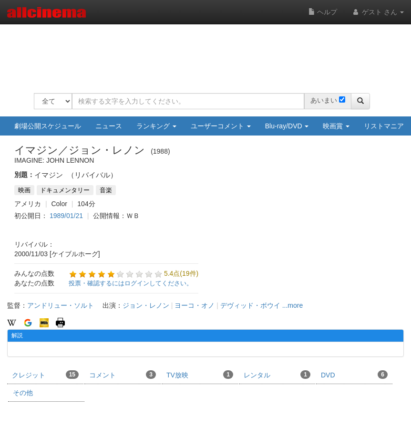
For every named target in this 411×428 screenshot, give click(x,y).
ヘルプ (322, 12)
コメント (122, 374)
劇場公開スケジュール (47, 126)
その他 (23, 393)
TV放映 (199, 374)
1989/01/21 (66, 215)
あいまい (323, 100)
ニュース (108, 126)
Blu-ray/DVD (287, 126)
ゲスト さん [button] (377, 12)
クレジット (45, 374)
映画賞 (336, 126)
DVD (354, 374)
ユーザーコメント (221, 126)
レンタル (277, 374)
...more (292, 305)
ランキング (156, 126)
